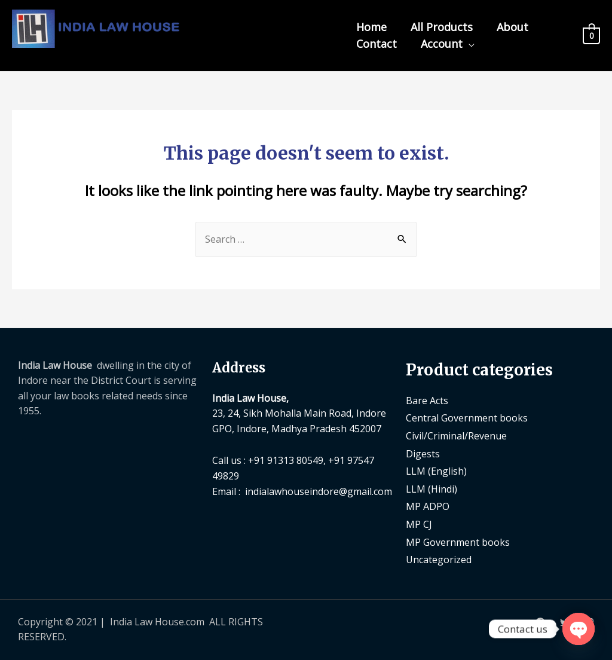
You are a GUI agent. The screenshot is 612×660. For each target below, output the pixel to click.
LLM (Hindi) (431, 489)
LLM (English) (436, 471)
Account (442, 43)
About (512, 27)
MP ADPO (427, 506)
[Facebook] (540, 622)
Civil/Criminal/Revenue (456, 435)
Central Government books (467, 417)
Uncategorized (439, 559)
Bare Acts (427, 400)
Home (371, 27)
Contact (376, 43)
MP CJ (419, 524)
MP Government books (458, 542)
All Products (442, 27)
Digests (423, 453)
